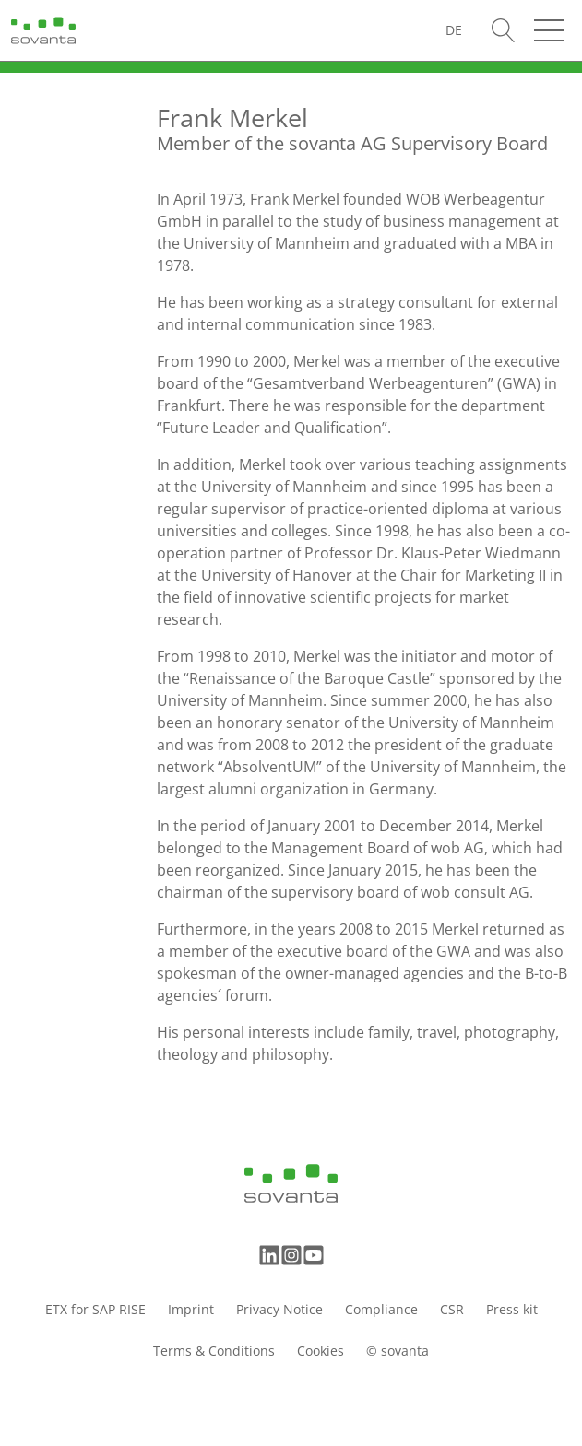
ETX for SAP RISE (95, 1309)
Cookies (320, 1350)
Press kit (512, 1309)
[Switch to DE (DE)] (454, 30)
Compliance (381, 1309)
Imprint (191, 1309)
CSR (452, 1309)
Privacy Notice (279, 1309)
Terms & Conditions (214, 1350)
